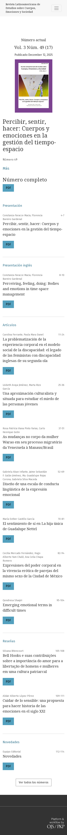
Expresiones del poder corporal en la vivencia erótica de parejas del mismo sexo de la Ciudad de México (32, 570)
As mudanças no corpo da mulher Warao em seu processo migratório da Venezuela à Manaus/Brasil (32, 442)
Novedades (12, 756)
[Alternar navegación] (56, 8)
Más (6, 168)
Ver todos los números (33, 782)
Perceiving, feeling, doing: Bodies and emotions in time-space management (31, 288)
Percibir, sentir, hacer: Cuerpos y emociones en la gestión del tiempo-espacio (33, 229)
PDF (8, 188)
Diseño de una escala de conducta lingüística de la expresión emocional (31, 489)
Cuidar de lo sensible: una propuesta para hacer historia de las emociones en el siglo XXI (33, 705)
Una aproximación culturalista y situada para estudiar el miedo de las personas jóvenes (31, 398)
